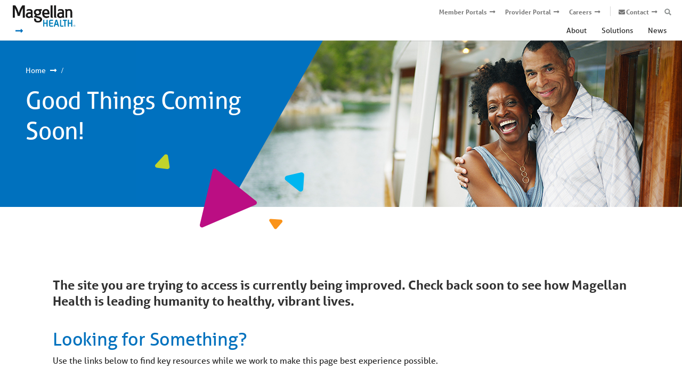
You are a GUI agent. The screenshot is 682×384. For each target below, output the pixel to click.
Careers (580, 12)
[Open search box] (667, 12)
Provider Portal (528, 12)
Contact (637, 12)
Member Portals (463, 12)
